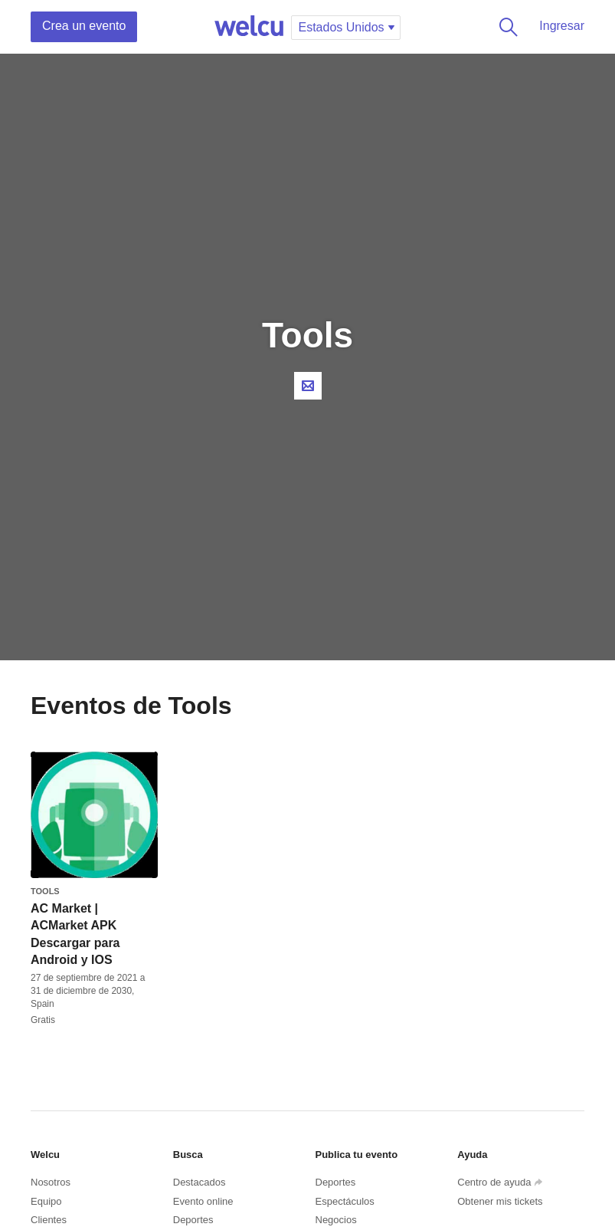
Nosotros (50, 1182)
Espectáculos (345, 1201)
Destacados (199, 1182)
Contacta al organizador (308, 386)
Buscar (505, 27)
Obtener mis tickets (499, 1201)
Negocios (336, 1219)
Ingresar (561, 25)
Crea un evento (84, 25)
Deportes (193, 1219)
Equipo (46, 1201)
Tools (45, 891)
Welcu (248, 27)
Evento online (203, 1201)
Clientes (49, 1219)
